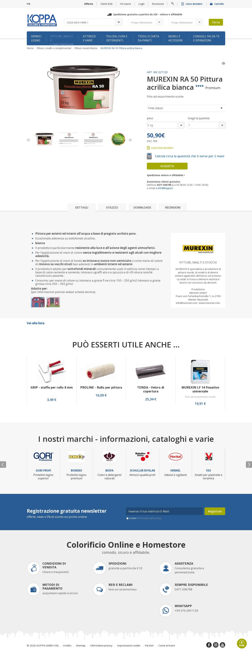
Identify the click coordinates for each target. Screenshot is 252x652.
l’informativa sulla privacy (149, 518)
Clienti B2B (107, 3)
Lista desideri (192, 3)
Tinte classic (155, 108)
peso (150, 118)
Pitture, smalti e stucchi (198, 262)
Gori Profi (43, 470)
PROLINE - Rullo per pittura (101, 387)
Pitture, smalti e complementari (62, 39)
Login (141, 3)
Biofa (109, 470)
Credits (67, 645)
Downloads (142, 207)
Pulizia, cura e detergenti (116, 38)
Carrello (217, 3)
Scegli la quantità (198, 118)
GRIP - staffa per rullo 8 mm (52, 387)
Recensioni (158, 3)
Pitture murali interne (85, 48)
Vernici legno (36, 38)
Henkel (175, 470)
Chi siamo (125, 3)
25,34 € (150, 399)
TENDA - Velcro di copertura (150, 389)
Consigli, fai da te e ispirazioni (206, 38)
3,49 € (51, 400)
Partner (149, 645)
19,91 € (200, 403)
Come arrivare (166, 645)
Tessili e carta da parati (148, 38)
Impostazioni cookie (128, 645)
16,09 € (101, 395)
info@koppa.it (165, 188)
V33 (208, 470)
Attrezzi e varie (89, 38)
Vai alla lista (35, 323)
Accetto (145, 518)
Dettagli (81, 207)
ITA (28, 3)
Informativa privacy (101, 645)
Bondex (76, 470)
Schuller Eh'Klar (142, 470)
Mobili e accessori (175, 38)
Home (30, 48)
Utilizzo (112, 207)
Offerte (88, 3)
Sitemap (80, 645)
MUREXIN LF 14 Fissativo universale (200, 389)
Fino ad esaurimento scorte (200, 396)
